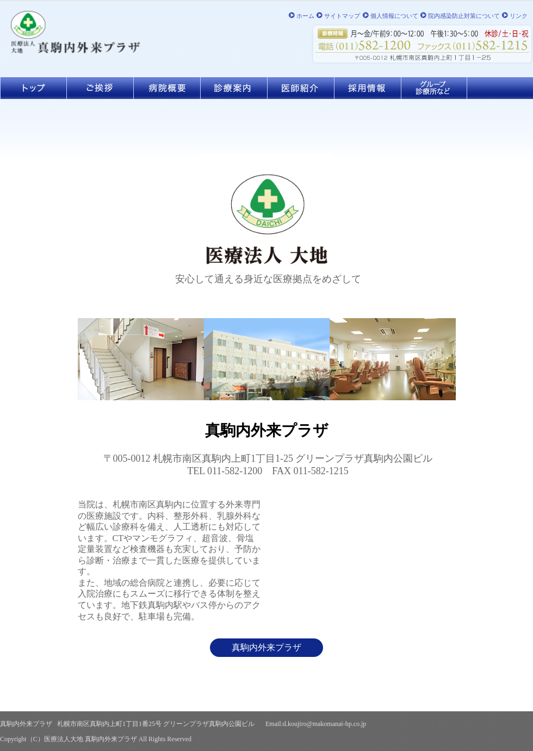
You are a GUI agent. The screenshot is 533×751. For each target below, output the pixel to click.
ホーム (305, 16)
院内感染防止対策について (464, 16)
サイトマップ (342, 16)
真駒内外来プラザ (266, 647)
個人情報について (394, 16)
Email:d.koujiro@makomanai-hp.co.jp (315, 724)
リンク (519, 16)
